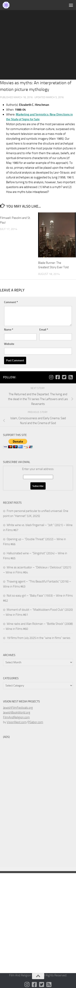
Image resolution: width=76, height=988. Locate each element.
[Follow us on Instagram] (51, 377)
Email (43, 329)
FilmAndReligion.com (16, 717)
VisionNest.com (17, 722)
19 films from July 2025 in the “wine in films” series (38, 638)
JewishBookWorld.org (16, 712)
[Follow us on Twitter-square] (64, 377)
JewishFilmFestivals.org (18, 707)
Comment (11, 302)
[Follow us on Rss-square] (70, 377)
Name (8, 329)
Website (9, 344)
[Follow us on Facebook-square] (57, 377)
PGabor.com (35, 722)
